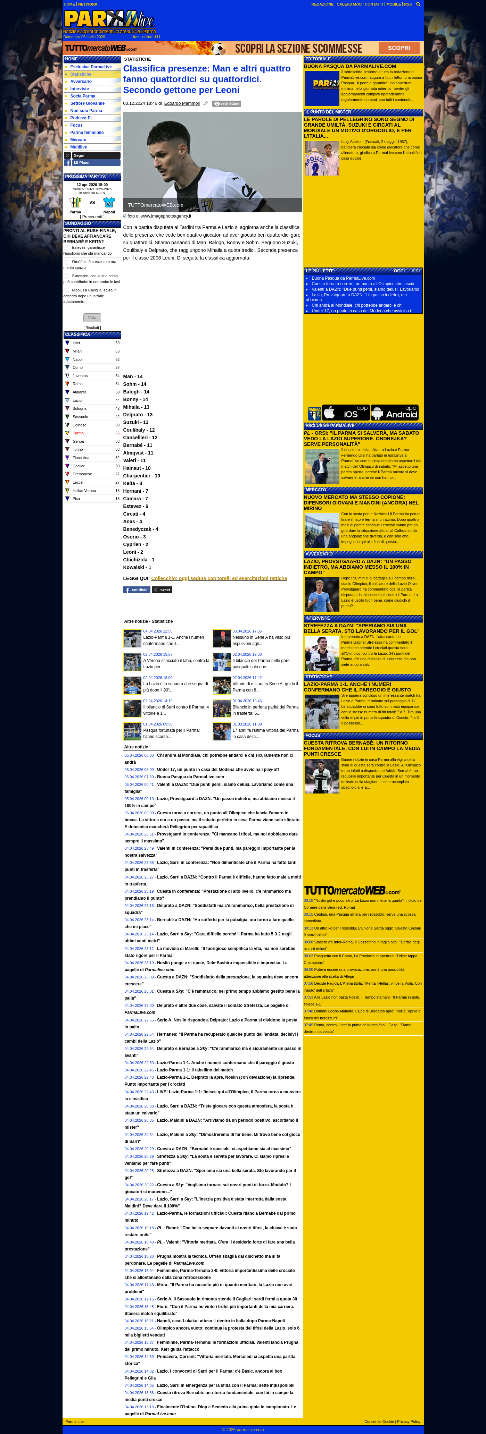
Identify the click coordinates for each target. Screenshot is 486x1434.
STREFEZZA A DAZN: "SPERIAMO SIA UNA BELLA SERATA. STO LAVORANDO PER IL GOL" (362, 628)
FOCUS (313, 735)
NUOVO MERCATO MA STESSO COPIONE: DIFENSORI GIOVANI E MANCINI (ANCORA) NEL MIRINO (361, 502)
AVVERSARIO (319, 554)
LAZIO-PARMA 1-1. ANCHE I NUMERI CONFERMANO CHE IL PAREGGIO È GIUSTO (357, 687)
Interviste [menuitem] (77, 88)
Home (71, 59)
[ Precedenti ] (92, 216)
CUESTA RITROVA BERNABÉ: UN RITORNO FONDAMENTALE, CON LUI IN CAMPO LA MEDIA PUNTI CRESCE (362, 748)
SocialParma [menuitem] (80, 96)
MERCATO (316, 489)
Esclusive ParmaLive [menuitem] (88, 67)
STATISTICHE (319, 676)
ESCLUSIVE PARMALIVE (330, 425)
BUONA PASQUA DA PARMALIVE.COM (350, 66)
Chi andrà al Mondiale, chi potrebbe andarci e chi (357, 305)
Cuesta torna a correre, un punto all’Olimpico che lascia (363, 283)
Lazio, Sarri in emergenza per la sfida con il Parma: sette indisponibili (225, 1385)
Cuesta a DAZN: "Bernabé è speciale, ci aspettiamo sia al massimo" (224, 1148)
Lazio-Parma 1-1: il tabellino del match (195, 1070)
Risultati (92, 327)
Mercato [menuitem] (76, 139)
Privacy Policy (408, 1421)
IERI (416, 271)
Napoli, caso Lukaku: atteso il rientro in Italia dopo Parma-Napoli (221, 1320)
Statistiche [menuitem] (78, 74)
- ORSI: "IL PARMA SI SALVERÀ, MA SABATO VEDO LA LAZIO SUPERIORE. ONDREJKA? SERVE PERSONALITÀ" (361, 438)
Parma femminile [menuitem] (84, 132)
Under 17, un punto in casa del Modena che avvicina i (361, 310)
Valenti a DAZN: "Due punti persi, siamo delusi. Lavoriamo (366, 289)
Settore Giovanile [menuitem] (85, 103)
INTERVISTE (318, 618)
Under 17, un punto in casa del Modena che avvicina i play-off (218, 769)
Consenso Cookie (379, 1421)
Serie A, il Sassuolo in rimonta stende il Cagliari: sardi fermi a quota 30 (227, 1299)
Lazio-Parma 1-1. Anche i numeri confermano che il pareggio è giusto (225, 1062)
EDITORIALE (318, 59)
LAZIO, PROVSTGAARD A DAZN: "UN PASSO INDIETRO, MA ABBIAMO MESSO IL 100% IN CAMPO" (358, 567)
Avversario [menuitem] (78, 81)
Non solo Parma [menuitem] (83, 110)
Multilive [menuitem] (76, 147)
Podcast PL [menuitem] (79, 118)
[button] (92, 317)
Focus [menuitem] (74, 125)
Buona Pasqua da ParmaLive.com (190, 776)
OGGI (399, 271)
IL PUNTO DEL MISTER (328, 112)
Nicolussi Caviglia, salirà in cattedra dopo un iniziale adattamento (90, 296)
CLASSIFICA (77, 334)
